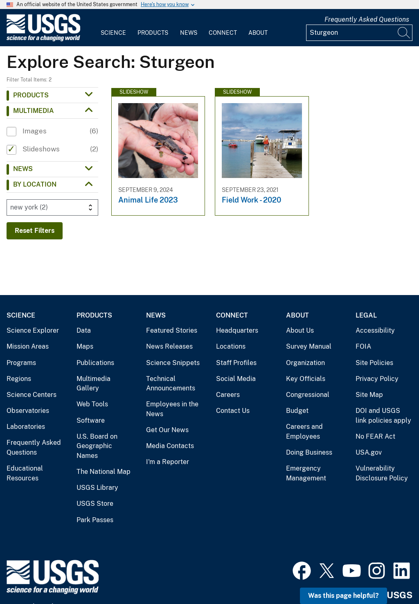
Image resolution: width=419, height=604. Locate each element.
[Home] (43, 39)
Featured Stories (171, 330)
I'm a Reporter (167, 462)
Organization (305, 363)
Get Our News (167, 430)
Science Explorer (33, 330)
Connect (223, 32)
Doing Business (309, 452)
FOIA (363, 346)
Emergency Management (306, 473)
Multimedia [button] (33, 111)
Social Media (236, 379)
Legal (366, 315)
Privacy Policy (377, 379)
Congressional (307, 395)
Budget (297, 411)
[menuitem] (113, 28)
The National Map (104, 472)
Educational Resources (25, 473)
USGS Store (95, 503)
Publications (95, 363)
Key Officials (305, 379)
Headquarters (237, 330)
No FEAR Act (375, 436)
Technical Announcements (170, 383)
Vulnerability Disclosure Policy (382, 473)
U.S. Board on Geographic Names (97, 446)
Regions (19, 379)
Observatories (28, 411)
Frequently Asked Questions (366, 19)
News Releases (169, 346)
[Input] (359, 33)
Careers (228, 395)
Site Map (369, 395)
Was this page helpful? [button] (343, 595)
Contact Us (233, 411)
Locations (231, 346)
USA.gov (369, 452)
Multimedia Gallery (93, 383)
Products (152, 32)
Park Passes (95, 520)
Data (84, 330)
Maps (85, 346)
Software (91, 420)
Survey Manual (308, 346)
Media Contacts (170, 446)
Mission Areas (28, 346)
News (188, 32)
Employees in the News (172, 409)
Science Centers (31, 395)
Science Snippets (173, 363)
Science (113, 32)
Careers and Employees (304, 431)
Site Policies (374, 363)
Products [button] (31, 95)
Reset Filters (34, 230)
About (258, 32)
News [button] (23, 169)
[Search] (404, 33)
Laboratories (26, 426)
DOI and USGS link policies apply (383, 415)
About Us (300, 330)
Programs (21, 363)
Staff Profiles (236, 363)
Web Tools (92, 404)
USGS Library (97, 487)
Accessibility (375, 330)
